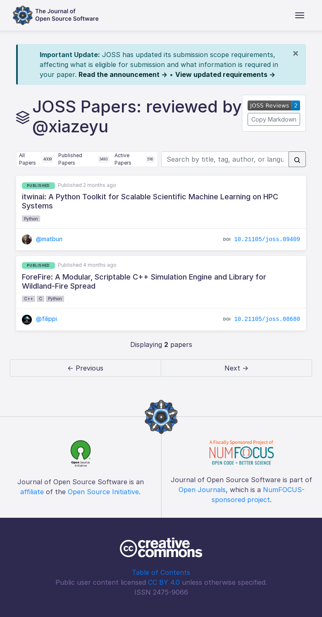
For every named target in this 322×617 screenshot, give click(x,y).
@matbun (42, 238)
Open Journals (202, 489)
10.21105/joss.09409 (267, 239)
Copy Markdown (273, 119)
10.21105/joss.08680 (267, 319)
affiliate (32, 492)
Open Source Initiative (103, 492)
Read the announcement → (123, 74)
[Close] (295, 53)
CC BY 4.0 (164, 582)
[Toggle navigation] (299, 15)
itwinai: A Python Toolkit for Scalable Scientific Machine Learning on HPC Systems (150, 201)
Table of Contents (161, 572)
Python (31, 218)
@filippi (39, 318)
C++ (28, 298)
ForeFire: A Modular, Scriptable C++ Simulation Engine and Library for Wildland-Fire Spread (144, 281)
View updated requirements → (225, 74)
